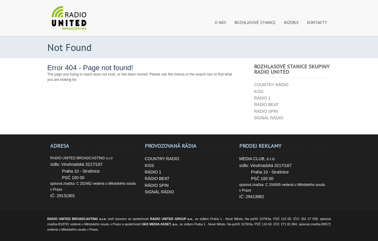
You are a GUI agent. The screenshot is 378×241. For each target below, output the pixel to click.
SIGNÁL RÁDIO (159, 191)
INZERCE (291, 22)
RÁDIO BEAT (157, 178)
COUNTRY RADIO (162, 158)
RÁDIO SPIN (157, 185)
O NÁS (220, 22)
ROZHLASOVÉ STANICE (255, 22)
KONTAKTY (317, 22)
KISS (149, 165)
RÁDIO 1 (153, 172)
